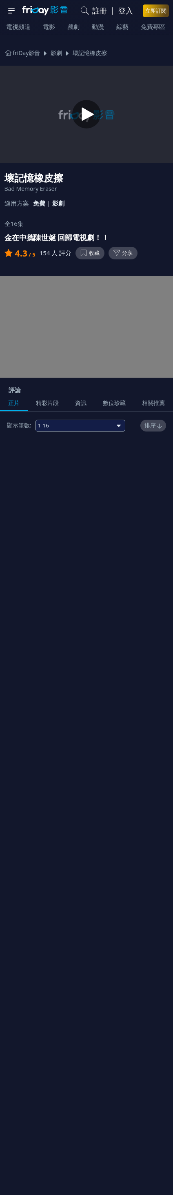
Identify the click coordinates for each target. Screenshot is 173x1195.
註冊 (99, 10)
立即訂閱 (155, 10)
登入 (125, 10)
